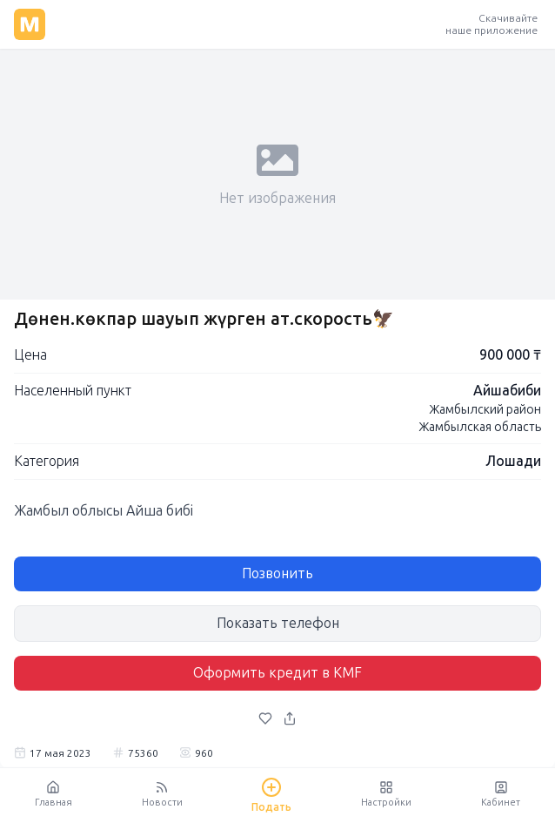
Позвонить (277, 573)
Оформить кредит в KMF (277, 672)
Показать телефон (278, 623)
